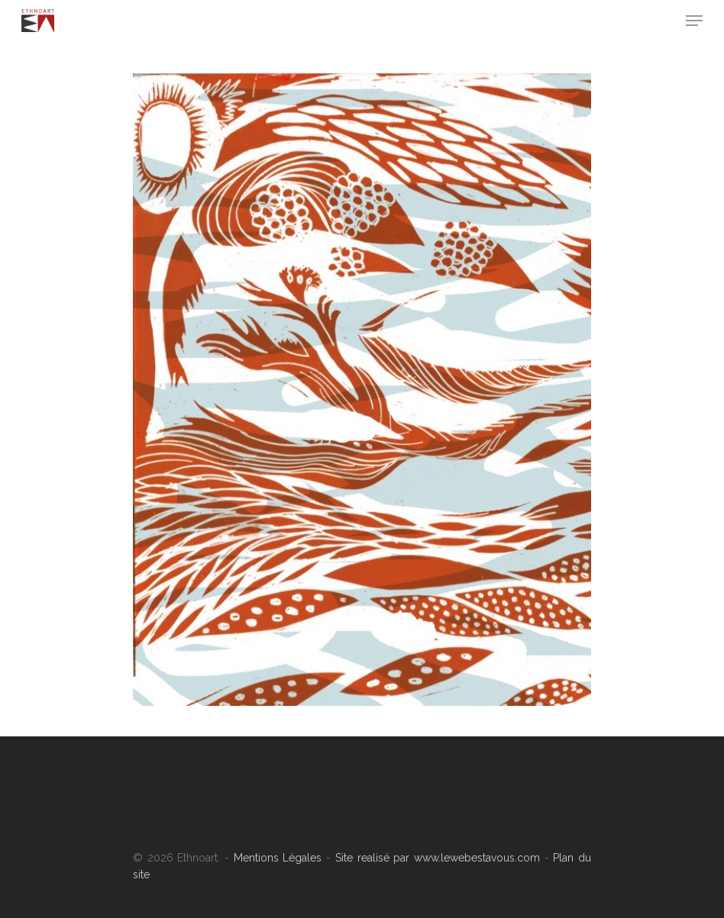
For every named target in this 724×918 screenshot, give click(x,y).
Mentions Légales (278, 858)
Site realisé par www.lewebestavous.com (435, 858)
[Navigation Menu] (694, 20)
